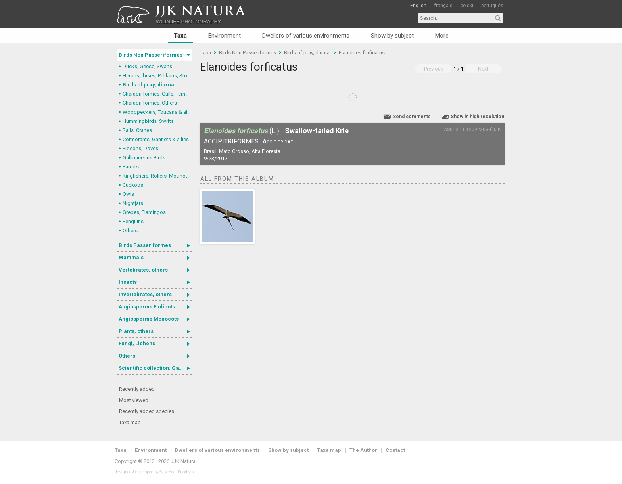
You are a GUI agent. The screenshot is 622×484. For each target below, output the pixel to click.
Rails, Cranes (137, 130)
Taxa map (130, 422)
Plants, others (136, 331)
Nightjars (133, 203)
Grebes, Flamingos (144, 212)
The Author (363, 450)
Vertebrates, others (143, 270)
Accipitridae (278, 141)
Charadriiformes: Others (150, 103)
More (442, 35)
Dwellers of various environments (305, 35)
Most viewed (133, 400)
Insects (128, 282)
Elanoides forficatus (362, 52)
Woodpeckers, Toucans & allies (157, 112)
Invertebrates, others (145, 294)
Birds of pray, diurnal (149, 85)
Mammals (131, 257)
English (418, 5)
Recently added (137, 389)
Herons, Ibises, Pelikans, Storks (157, 75)
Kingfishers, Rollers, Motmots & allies (157, 176)
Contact (395, 450)
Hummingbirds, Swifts (148, 121)
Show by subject (392, 35)
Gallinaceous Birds (144, 158)
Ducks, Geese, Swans (147, 66)
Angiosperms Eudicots (147, 307)
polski (467, 5)
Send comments (412, 116)
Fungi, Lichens (137, 343)
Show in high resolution (477, 116)
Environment (224, 35)
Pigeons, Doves (140, 148)
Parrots (131, 167)
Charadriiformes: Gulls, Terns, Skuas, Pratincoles (157, 94)
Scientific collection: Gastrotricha (155, 368)
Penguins (133, 221)
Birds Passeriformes (145, 245)
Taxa (180, 35)
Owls (128, 194)
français (443, 5)
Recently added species (146, 411)
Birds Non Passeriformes (150, 55)
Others (130, 230)
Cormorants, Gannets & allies (156, 139)
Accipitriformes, (232, 141)
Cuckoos (133, 185)
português (492, 5)
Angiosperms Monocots (149, 319)
